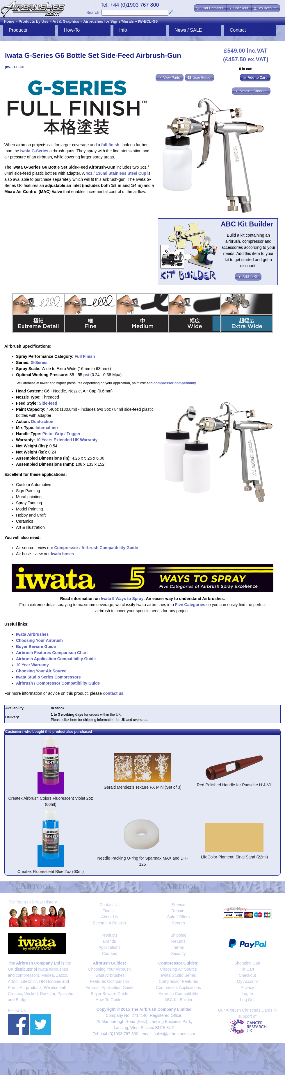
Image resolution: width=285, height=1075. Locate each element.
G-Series (39, 362)
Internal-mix (46, 427)
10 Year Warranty (32, 664)
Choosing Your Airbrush (39, 640)
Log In (247, 993)
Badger (22, 999)
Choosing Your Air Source (41, 671)
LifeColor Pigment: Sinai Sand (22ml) (234, 857)
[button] (210, 8)
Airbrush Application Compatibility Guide (56, 658)
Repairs (178, 910)
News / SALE (188, 30)
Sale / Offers (178, 917)
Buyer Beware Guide (36, 646)
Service (178, 904)
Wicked (31, 993)
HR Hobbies (50, 981)
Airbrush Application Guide (109, 987)
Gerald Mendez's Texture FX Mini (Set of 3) (142, 787)
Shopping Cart (247, 963)
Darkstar (47, 993)
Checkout (247, 975)
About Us (109, 917)
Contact (238, 30)
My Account (247, 981)
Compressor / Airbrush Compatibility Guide (96, 547)
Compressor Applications (178, 987)
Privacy (247, 987)
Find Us (109, 910)
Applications (110, 947)
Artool (13, 981)
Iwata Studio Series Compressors (48, 677)
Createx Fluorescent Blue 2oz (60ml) (50, 871)
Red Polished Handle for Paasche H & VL (234, 785)
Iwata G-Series (34, 151)
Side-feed (48, 403)
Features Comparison (109, 981)
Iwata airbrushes (53, 969)
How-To (72, 30)
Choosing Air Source (178, 969)
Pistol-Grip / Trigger (61, 433)
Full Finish (85, 356)
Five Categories (190, 604)
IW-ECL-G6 (148, 21)
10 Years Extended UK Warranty (67, 440)
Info (123, 30)
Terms (178, 947)
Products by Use (34, 21)
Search (92, 12)
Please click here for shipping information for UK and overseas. (99, 720)
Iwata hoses (62, 553)
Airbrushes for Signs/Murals (108, 21)
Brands (109, 941)
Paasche (65, 993)
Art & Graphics (65, 21)
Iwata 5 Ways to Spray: (123, 598)
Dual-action (42, 421)
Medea (47, 975)
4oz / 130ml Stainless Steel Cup (116, 173)
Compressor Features (178, 981)
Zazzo (61, 975)
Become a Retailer (109, 923)
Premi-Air (16, 987)
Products (18, 30)
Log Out (247, 999)
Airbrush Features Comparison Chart (52, 652)
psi (86, 374)
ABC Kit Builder (178, 999)
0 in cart (245, 69)
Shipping (178, 935)
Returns (178, 941)
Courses (109, 953)
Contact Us (109, 904)
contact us (113, 693)
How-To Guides (110, 999)
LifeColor (29, 981)
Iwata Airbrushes (32, 634)
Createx (15, 993)
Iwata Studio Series (178, 975)
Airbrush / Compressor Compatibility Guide (58, 683)
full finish (110, 144)
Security (178, 953)
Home (9, 21)
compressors (27, 975)
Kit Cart (247, 969)
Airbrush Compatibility (178, 993)
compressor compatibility (175, 383)
